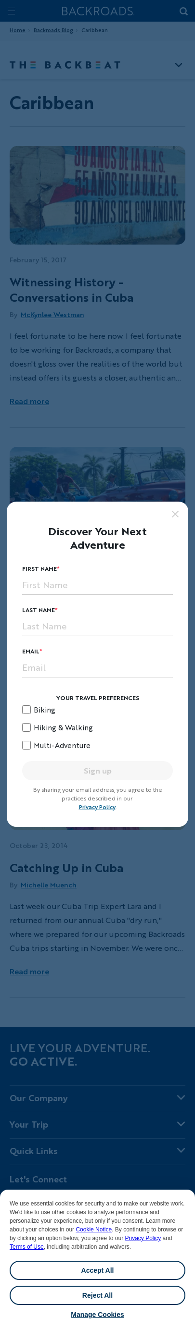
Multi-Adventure (62, 745)
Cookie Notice (94, 1229)
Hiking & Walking (63, 727)
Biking (44, 709)
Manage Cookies (97, 1314)
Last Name (38, 610)
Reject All (97, 1295)
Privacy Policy (143, 1238)
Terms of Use (27, 1246)
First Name (39, 569)
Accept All (97, 1270)
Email (30, 651)
